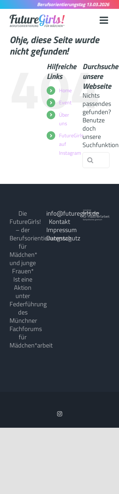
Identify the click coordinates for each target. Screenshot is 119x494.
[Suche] (90, 160)
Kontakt (59, 221)
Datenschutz (63, 238)
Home (65, 90)
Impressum (61, 230)
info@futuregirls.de (72, 213)
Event (65, 102)
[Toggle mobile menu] (104, 20)
